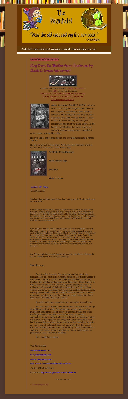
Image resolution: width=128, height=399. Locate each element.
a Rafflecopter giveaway (39, 385)
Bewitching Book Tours (76, 88)
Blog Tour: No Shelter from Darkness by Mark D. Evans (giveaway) (61, 68)
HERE (55, 91)
